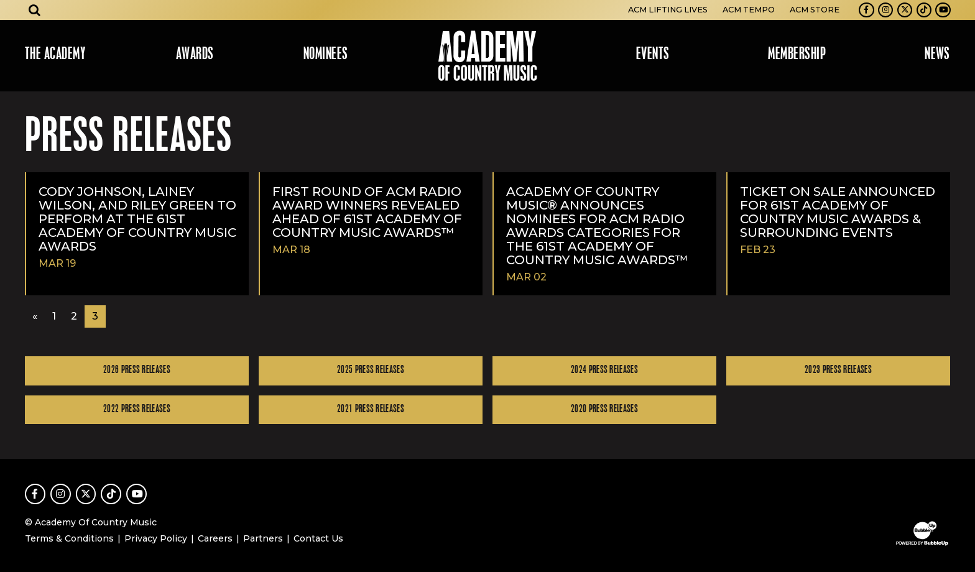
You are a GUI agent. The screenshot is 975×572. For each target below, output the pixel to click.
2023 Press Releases (838, 370)
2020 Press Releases (604, 409)
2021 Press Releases (370, 409)
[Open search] (35, 10)
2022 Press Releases (136, 409)
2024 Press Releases (604, 370)
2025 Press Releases (370, 370)
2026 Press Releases (136, 370)
